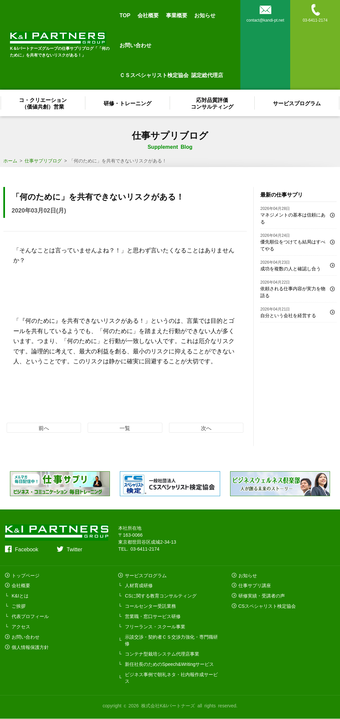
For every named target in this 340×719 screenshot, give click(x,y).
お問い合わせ (135, 44)
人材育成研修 (139, 585)
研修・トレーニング (128, 103)
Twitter (74, 549)
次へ (206, 427)
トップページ (26, 575)
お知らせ (204, 15)
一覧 (125, 427)
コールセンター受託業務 (150, 606)
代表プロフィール (30, 616)
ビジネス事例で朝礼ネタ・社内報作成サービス (171, 677)
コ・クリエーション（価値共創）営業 (43, 103)
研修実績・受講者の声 (261, 595)
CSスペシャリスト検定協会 (267, 606)
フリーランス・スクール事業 (155, 626)
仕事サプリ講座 (254, 585)
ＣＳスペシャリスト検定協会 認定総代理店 (171, 74)
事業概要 (176, 15)
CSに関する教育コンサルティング (160, 595)
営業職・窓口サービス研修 (153, 616)
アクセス (21, 626)
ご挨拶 (19, 606)
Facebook (26, 549)
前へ (44, 427)
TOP (125, 15)
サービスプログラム (297, 103)
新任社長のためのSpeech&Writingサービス (169, 664)
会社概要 (148, 15)
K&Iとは (20, 595)
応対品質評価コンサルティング (212, 103)
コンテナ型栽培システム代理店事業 (162, 654)
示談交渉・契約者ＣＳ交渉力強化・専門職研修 (171, 640)
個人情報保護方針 (30, 647)
